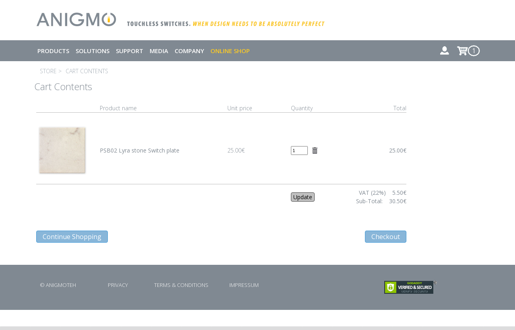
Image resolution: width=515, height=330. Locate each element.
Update (302, 197)
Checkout (385, 236)
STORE (48, 71)
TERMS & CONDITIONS (181, 285)
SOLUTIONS (92, 51)
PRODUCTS (53, 51)
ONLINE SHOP (230, 51)
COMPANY (189, 51)
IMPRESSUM (244, 285)
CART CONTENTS (87, 71)
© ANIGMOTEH (58, 285)
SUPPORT (129, 51)
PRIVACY (118, 285)
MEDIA (159, 51)
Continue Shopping (72, 236)
